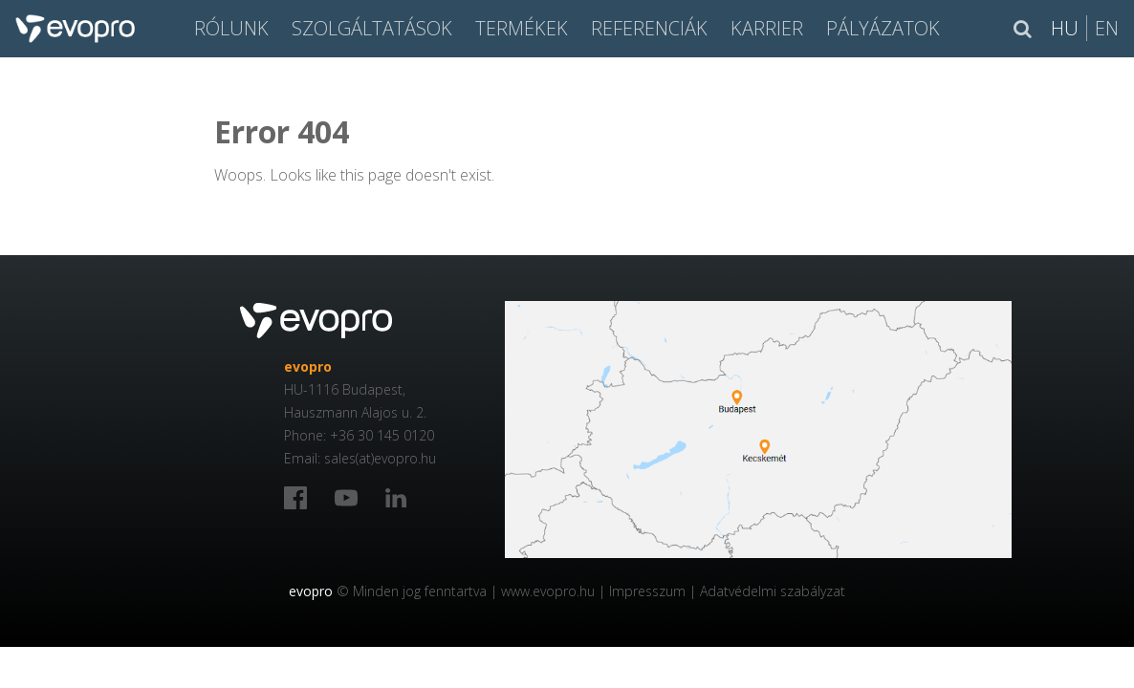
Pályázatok (883, 28)
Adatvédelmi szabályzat (772, 591)
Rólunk (231, 28)
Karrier (767, 28)
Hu (1065, 28)
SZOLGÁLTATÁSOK (372, 28)
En (1107, 28)
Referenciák (649, 28)
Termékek (521, 28)
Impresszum (647, 591)
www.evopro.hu (548, 591)
